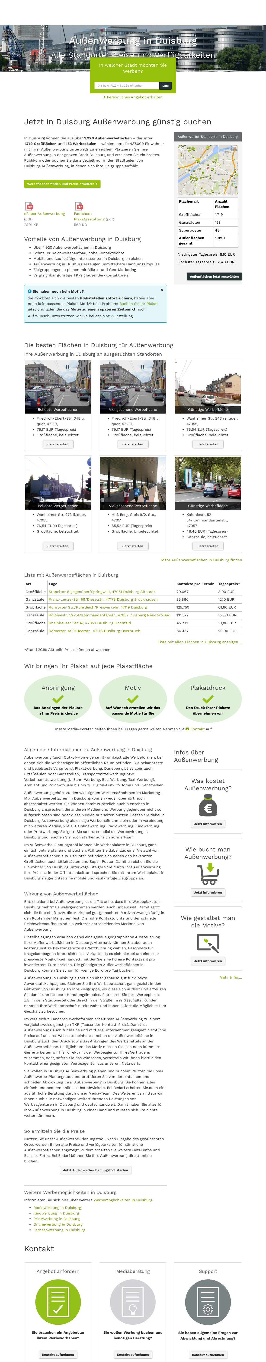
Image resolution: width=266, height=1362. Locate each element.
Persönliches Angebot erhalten (133, 97)
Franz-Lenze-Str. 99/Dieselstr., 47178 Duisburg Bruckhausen (103, 599)
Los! (165, 86)
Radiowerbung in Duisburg (57, 1207)
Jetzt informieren (208, 824)
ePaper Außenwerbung (44, 213)
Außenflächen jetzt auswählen (214, 276)
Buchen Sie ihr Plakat (138, 303)
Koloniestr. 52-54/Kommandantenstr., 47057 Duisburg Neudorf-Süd (109, 615)
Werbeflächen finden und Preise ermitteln (62, 184)
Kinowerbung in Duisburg (56, 1213)
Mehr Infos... (231, 977)
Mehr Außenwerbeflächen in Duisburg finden (201, 560)
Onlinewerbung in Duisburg (58, 1224)
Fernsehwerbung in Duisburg (59, 1230)
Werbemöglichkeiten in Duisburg (123, 1200)
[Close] (161, 290)
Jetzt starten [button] (58, 444)
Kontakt (195, 729)
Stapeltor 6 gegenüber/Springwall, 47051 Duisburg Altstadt (102, 592)
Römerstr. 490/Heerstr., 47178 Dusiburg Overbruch (94, 631)
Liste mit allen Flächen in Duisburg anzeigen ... (200, 642)
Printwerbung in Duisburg (56, 1219)
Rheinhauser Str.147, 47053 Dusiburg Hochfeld (90, 623)
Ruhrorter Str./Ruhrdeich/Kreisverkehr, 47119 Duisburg (98, 607)
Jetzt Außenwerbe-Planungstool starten (95, 1170)
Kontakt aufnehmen (58, 1354)
